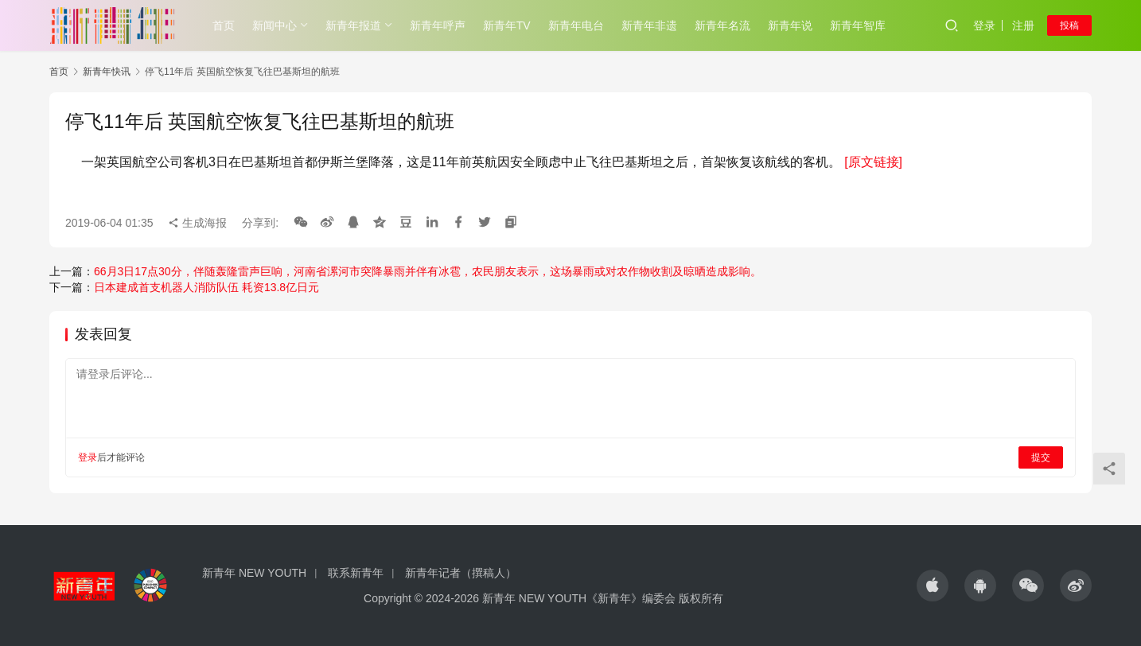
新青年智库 (858, 25)
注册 (1023, 25)
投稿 (1069, 25)
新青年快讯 (106, 71)
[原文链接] (873, 162)
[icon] (932, 585)
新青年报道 (353, 25)
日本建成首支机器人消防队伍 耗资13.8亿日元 (206, 287)
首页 (223, 25)
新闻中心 (274, 25)
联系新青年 (356, 572)
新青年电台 (576, 25)
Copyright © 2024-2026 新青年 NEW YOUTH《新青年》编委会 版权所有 (543, 598)
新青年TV (507, 25)
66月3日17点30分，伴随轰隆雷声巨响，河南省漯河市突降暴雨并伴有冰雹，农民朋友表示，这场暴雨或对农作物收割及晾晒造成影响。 (427, 271)
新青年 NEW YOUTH (254, 572)
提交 (1040, 457)
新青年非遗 (649, 25)
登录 (984, 25)
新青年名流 (722, 25)
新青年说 (790, 25)
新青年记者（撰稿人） (460, 572)
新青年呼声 (437, 25)
